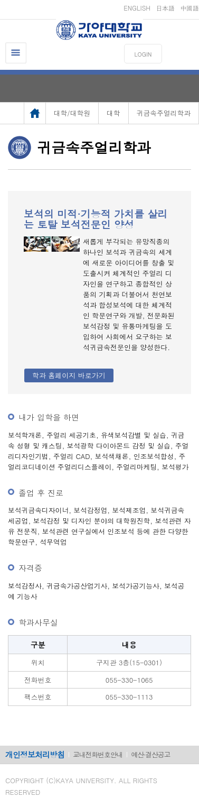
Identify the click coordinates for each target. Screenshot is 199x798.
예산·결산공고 (150, 754)
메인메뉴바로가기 (0, 0)
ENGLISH (137, 7)
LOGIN (143, 54)
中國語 (189, 7)
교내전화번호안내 (97, 754)
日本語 (165, 7)
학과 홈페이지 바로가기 (69, 375)
